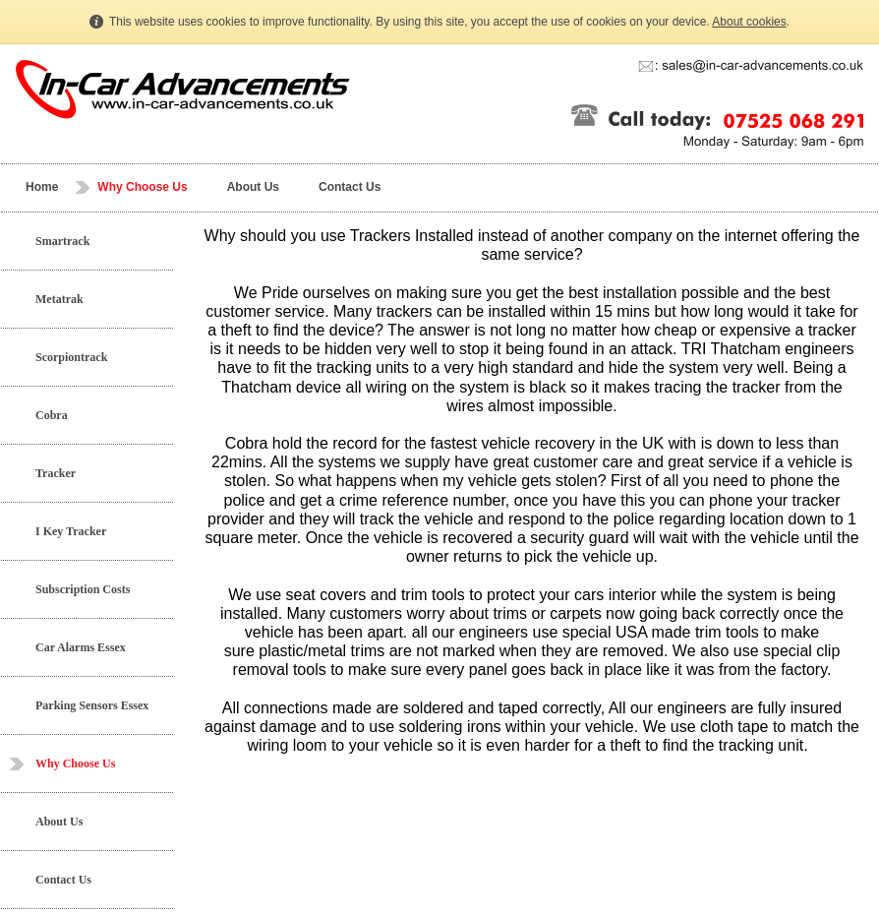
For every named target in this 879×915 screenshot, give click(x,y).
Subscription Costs (82, 589)
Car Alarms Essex (80, 647)
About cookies (749, 22)
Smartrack (62, 241)
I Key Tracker (70, 531)
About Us (253, 187)
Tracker (55, 473)
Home (42, 187)
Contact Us (350, 187)
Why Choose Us (142, 187)
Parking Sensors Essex (91, 705)
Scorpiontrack (71, 357)
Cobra (51, 415)
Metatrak (59, 299)
